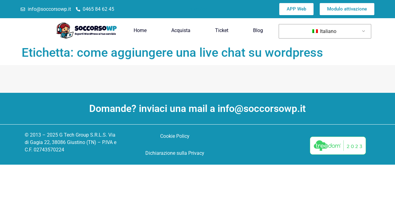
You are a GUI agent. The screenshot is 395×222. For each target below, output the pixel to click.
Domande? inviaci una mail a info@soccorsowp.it (197, 108)
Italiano (324, 31)
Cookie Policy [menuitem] (174, 136)
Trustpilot (196, 9)
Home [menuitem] (140, 30)
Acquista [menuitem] (180, 30)
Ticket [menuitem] (221, 30)
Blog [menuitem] (258, 30)
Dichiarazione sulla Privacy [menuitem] (174, 153)
